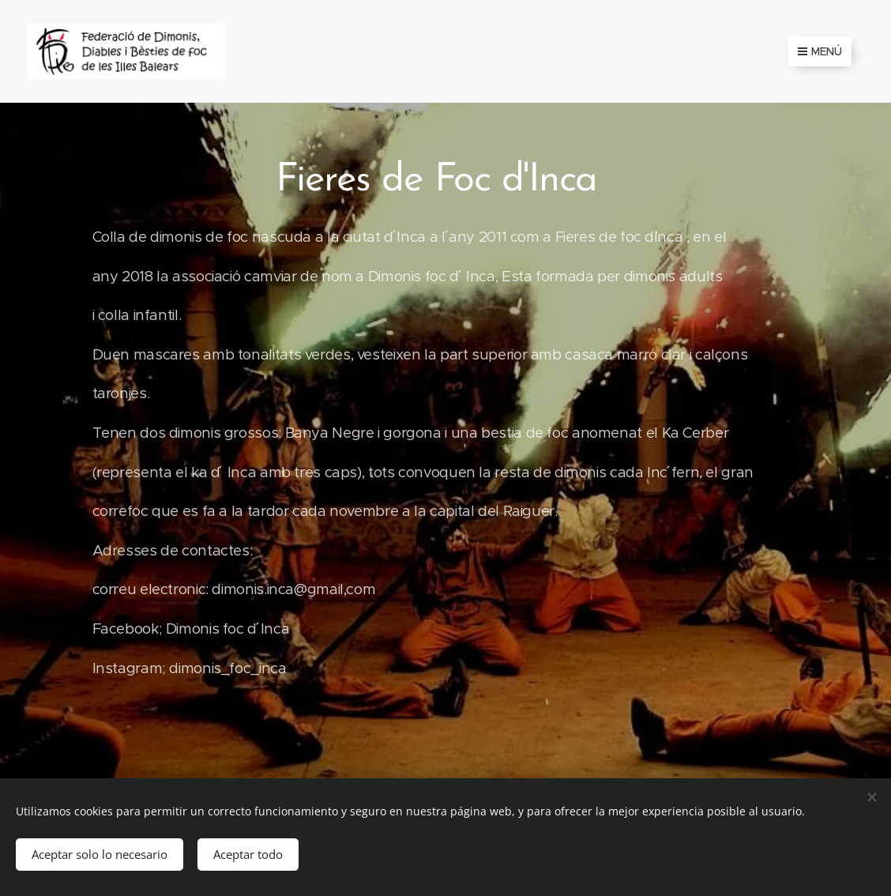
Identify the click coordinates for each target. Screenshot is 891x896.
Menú (820, 51)
